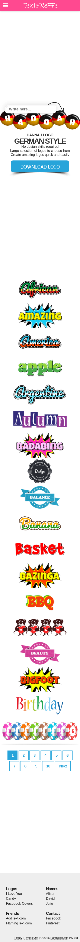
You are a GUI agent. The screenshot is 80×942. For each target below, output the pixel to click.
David (50, 898)
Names (52, 888)
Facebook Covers (19, 903)
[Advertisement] (40, 58)
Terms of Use (31, 937)
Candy (11, 898)
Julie (49, 903)
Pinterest (53, 923)
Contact (53, 913)
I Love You (14, 893)
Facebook (53, 918)
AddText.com (16, 918)
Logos (11, 888)
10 (48, 766)
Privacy (18, 937)
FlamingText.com (19, 923)
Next (63, 766)
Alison (50, 893)
